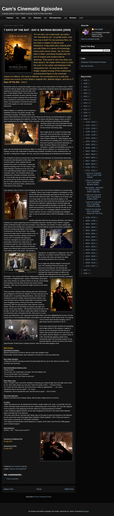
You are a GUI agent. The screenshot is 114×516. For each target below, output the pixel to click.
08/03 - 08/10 (91, 164)
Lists (23, 18)
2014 (86, 100)
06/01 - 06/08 (91, 230)
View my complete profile (90, 39)
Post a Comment (12, 479)
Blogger (86, 511)
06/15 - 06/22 (91, 227)
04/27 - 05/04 (91, 247)
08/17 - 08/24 (91, 161)
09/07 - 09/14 (91, 154)
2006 (86, 273)
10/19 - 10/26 (91, 138)
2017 (86, 90)
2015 (86, 96)
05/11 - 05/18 (91, 240)
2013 (86, 103)
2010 (86, 113)
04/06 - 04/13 (91, 253)
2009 (86, 116)
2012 (86, 106)
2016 (86, 93)
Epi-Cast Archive (87, 66)
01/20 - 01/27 (91, 266)
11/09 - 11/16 (91, 132)
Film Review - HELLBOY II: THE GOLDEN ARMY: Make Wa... (94, 190)
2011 (86, 109)
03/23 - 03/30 (91, 256)
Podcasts (37, 18)
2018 (86, 87)
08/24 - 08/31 (91, 158)
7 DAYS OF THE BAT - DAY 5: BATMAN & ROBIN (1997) (93, 197)
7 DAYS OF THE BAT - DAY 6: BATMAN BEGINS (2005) (93, 182)
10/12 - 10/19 (91, 141)
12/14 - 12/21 (91, 125)
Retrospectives (55, 18)
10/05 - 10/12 (91, 144)
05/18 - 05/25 (91, 237)
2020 (86, 80)
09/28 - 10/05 (91, 148)
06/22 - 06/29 (91, 224)
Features (9, 18)
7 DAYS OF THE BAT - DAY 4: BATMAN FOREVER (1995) (93, 204)
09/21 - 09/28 (91, 151)
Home (39, 489)
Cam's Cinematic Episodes (32, 8)
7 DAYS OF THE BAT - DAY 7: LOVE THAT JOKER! (93, 175)
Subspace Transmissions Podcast (93, 62)
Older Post (69, 489)
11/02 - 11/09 (91, 135)
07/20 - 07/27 (91, 167)
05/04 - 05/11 (91, 243)
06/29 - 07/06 (91, 221)
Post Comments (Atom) (43, 497)
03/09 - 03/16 (91, 263)
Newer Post (8, 489)
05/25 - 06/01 (91, 234)
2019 (86, 83)
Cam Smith (98, 29)
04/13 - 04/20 (91, 250)
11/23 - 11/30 (91, 128)
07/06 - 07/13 (91, 217)
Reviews (73, 18)
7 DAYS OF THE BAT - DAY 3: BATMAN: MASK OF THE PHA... (94, 211)
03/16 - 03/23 (91, 259)
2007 (86, 270)
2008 (86, 119)
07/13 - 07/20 (91, 170)
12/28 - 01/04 (91, 122)
